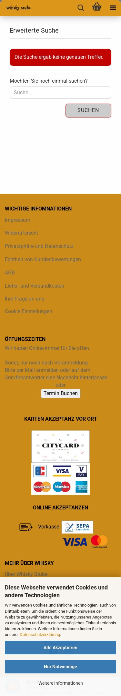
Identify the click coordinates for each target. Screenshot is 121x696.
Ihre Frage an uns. (25, 299)
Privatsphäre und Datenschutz (39, 246)
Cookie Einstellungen (28, 311)
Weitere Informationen (60, 683)
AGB (10, 273)
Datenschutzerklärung (40, 634)
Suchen (88, 110)
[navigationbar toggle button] (113, 8)
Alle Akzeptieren (60, 647)
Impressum (17, 220)
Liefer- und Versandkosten (34, 286)
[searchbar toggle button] (81, 8)
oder (60, 385)
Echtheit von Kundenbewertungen (43, 259)
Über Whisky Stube (26, 574)
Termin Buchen (61, 393)
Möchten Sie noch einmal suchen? (49, 81)
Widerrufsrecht (21, 233)
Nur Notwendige (60, 666)
